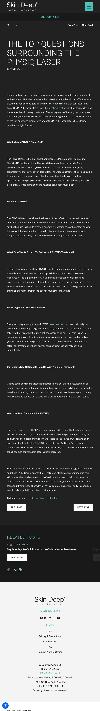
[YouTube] (58, 618)
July (17, 25)
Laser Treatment (29, 498)
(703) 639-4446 (50, 610)
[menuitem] (50, 631)
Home (50, 631)
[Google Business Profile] (41, 618)
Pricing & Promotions (50, 636)
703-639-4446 (50, 16)
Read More (17, 557)
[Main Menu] (89, 6)
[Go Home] (9, 25)
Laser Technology (49, 498)
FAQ (50, 646)
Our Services (50, 641)
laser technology (62, 108)
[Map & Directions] (50, 673)
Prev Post (16, 507)
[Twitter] (54, 618)
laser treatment (57, 324)
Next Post (83, 507)
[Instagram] (45, 618)
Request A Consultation (50, 652)
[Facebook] (50, 618)
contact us (37, 490)
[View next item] (20, 569)
